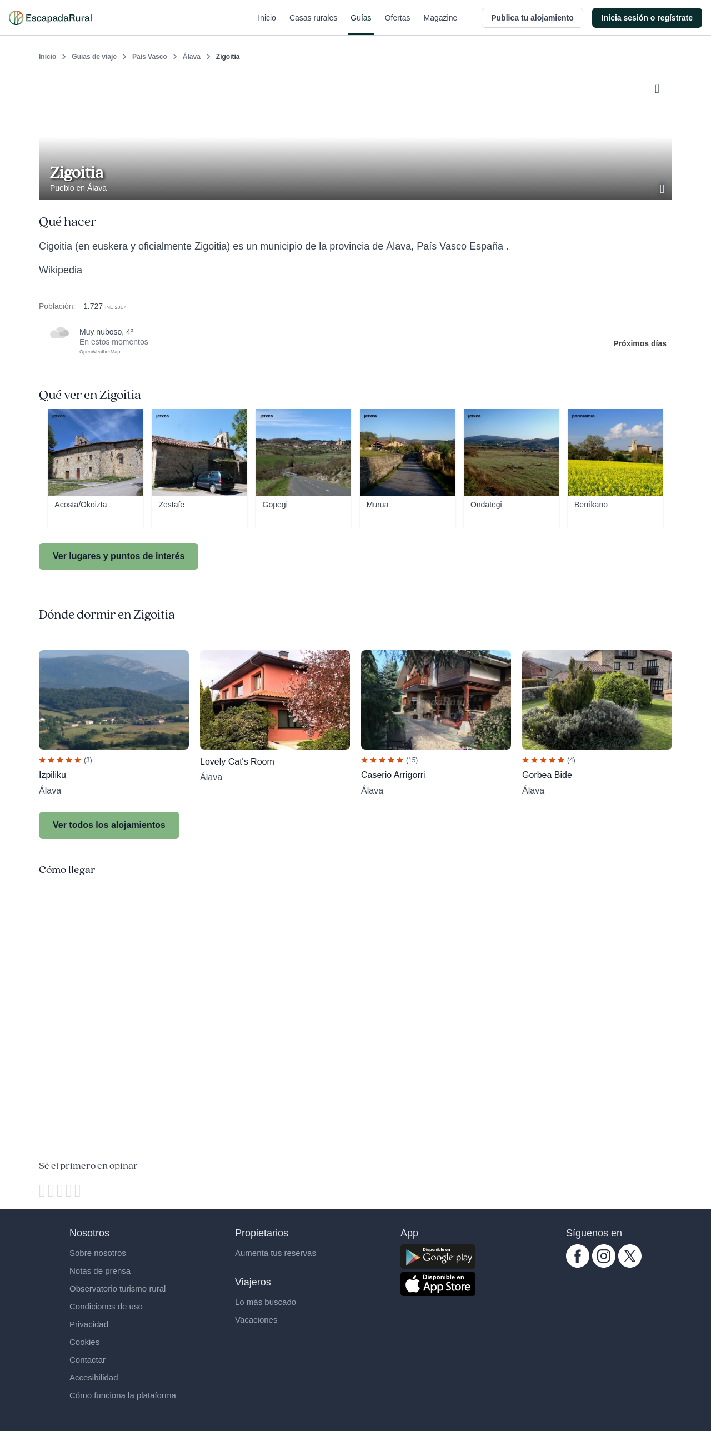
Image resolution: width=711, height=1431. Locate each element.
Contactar (87, 1359)
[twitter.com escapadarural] (630, 1264)
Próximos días (640, 343)
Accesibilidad (93, 1377)
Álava (192, 57)
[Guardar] (659, 86)
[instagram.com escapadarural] (603, 1264)
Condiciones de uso (106, 1306)
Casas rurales (313, 24)
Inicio (267, 24)
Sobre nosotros (97, 1253)
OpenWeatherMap (99, 352)
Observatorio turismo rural (117, 1288)
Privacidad (88, 1324)
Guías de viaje (94, 57)
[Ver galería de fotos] (663, 187)
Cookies (84, 1342)
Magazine (441, 24)
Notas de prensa (100, 1270)
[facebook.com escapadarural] (577, 1264)
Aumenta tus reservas (275, 1253)
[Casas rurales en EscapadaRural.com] (50, 18)
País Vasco (149, 57)
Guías (360, 24)
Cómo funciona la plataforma (122, 1395)
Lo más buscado (265, 1302)
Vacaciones (256, 1319)
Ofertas (398, 24)
